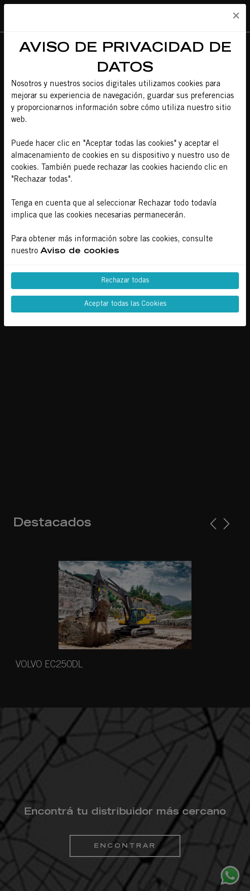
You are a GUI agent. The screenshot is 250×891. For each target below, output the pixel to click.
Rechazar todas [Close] (125, 280)
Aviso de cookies (79, 251)
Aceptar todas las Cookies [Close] (125, 304)
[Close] (236, 16)
